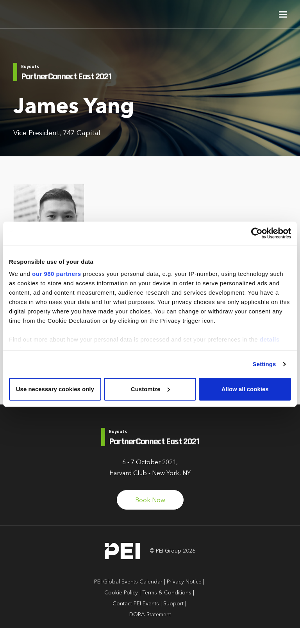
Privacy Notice (184, 582)
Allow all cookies (245, 389)
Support (173, 604)
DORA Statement (150, 614)
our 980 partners (56, 273)
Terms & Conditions (166, 593)
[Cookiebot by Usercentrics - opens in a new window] (257, 233)
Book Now (150, 500)
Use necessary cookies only (55, 389)
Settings (264, 364)
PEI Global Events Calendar (128, 582)
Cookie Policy (121, 593)
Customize (150, 389)
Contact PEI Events (135, 604)
